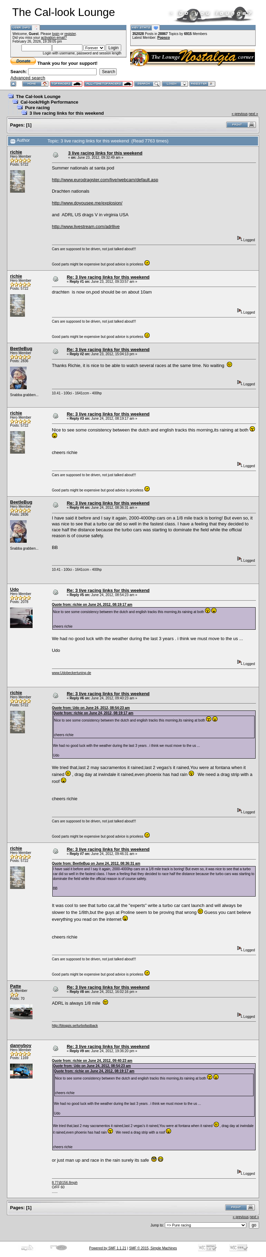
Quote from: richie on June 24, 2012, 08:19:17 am (92, 604)
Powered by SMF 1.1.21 (107, 1248)
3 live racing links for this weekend (66, 113)
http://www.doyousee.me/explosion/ (87, 203)
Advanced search (27, 77)
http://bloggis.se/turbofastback (75, 1026)
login (55, 34)
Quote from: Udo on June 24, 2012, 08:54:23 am (91, 708)
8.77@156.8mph (65, 1183)
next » (253, 114)
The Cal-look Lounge (38, 96)
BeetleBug (21, 348)
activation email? (53, 38)
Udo (14, 589)
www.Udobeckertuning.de (71, 673)
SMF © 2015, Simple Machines (153, 1248)
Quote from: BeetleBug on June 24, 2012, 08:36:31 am (96, 863)
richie (16, 152)
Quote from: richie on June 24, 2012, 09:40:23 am (92, 1061)
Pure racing (37, 107)
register (70, 34)
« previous (240, 114)
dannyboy (20, 1045)
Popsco (163, 38)
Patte (15, 986)
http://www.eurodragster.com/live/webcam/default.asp (105, 179)
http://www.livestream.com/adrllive (86, 226)
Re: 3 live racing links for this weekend (108, 277)
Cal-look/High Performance (49, 102)
